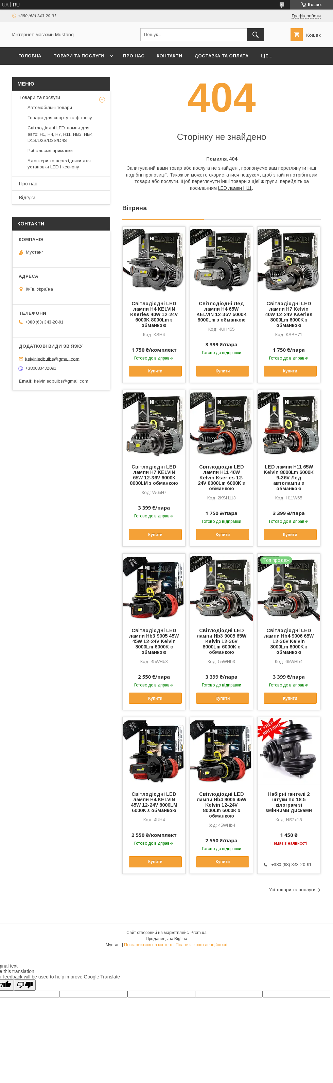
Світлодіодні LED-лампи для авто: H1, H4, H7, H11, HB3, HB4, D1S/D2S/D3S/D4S (60, 134)
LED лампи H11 (235, 188)
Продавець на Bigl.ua (166, 938)
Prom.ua (199, 932)
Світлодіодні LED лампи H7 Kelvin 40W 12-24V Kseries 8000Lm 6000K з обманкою (289, 314)
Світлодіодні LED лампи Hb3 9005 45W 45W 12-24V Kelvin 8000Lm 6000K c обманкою (154, 641)
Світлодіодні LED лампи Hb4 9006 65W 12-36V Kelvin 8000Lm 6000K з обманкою (289, 641)
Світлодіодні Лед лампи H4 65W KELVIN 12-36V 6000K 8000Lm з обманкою (221, 312)
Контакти (169, 55)
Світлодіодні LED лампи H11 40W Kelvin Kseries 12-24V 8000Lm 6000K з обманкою (221, 477)
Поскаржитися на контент (148, 944)
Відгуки (27, 197)
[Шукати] (255, 34)
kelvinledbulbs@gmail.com (52, 358)
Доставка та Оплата (221, 55)
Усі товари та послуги (292, 889)
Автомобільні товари (50, 107)
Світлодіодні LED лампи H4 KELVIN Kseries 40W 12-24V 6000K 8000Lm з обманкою (154, 314)
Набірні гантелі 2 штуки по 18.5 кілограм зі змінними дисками (289, 802)
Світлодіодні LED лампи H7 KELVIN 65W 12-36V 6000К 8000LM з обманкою (154, 475)
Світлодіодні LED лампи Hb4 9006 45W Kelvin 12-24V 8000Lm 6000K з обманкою (221, 805)
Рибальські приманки (50, 150)
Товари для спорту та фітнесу (60, 117)
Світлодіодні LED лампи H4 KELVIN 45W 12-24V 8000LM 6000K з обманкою (154, 802)
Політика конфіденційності (201, 944)
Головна (29, 55)
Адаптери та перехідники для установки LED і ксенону (59, 163)
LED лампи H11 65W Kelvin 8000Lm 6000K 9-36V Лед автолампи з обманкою (289, 477)
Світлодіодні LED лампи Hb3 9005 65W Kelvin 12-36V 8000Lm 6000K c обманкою (221, 641)
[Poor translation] (25, 985)
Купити (155, 371)
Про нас (133, 55)
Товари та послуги (78, 55)
